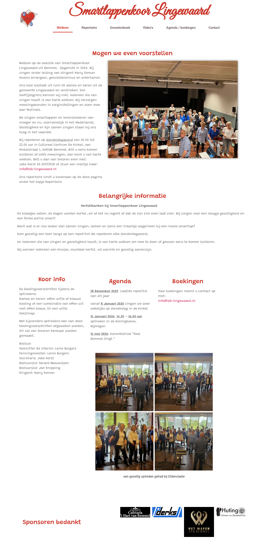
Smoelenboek (120, 28)
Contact (214, 28)
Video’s (148, 28)
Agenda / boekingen (181, 28)
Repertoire (89, 28)
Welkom (63, 28)
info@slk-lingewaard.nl (37, 169)
